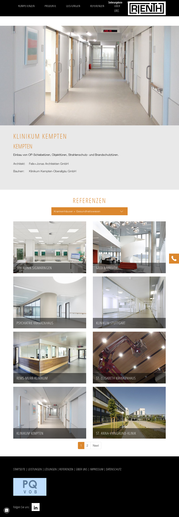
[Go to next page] (95, 445)
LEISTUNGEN (35, 469)
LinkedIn (36, 507)
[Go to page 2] (87, 445)
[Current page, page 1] (81, 445)
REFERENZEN (66, 469)
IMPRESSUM (96, 469)
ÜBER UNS (81, 469)
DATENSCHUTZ (113, 469)
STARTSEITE (19, 469)
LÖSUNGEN (50, 469)
